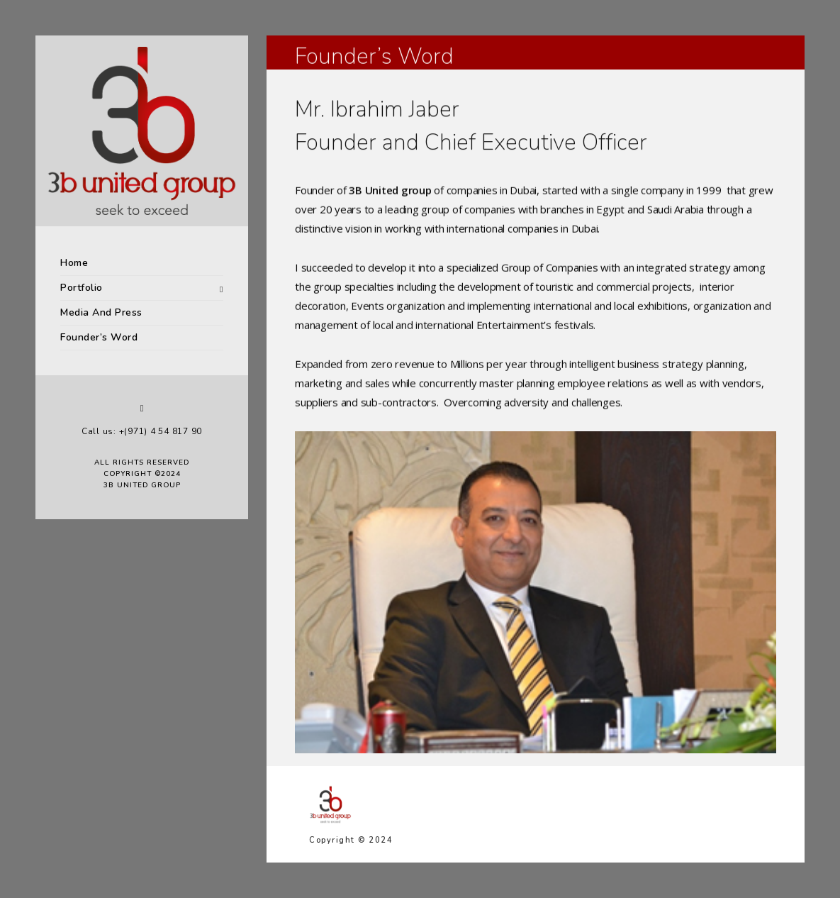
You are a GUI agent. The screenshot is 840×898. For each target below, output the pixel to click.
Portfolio (81, 287)
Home (74, 263)
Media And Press (101, 312)
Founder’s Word (99, 337)
